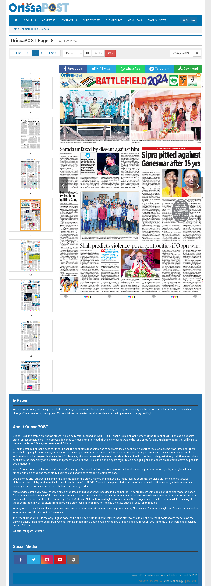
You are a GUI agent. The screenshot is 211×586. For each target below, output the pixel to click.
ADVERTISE (48, 20)
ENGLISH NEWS (157, 20)
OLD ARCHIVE (114, 20)
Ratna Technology (173, 581)
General (44, 28)
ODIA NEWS (135, 20)
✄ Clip (98, 53)
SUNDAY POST (91, 20)
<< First (17, 53)
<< (28, 53)
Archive (189, 20)
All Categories (29, 28)
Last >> (53, 53)
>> (42, 53)
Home (15, 28)
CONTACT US (69, 20)
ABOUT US (30, 20)
